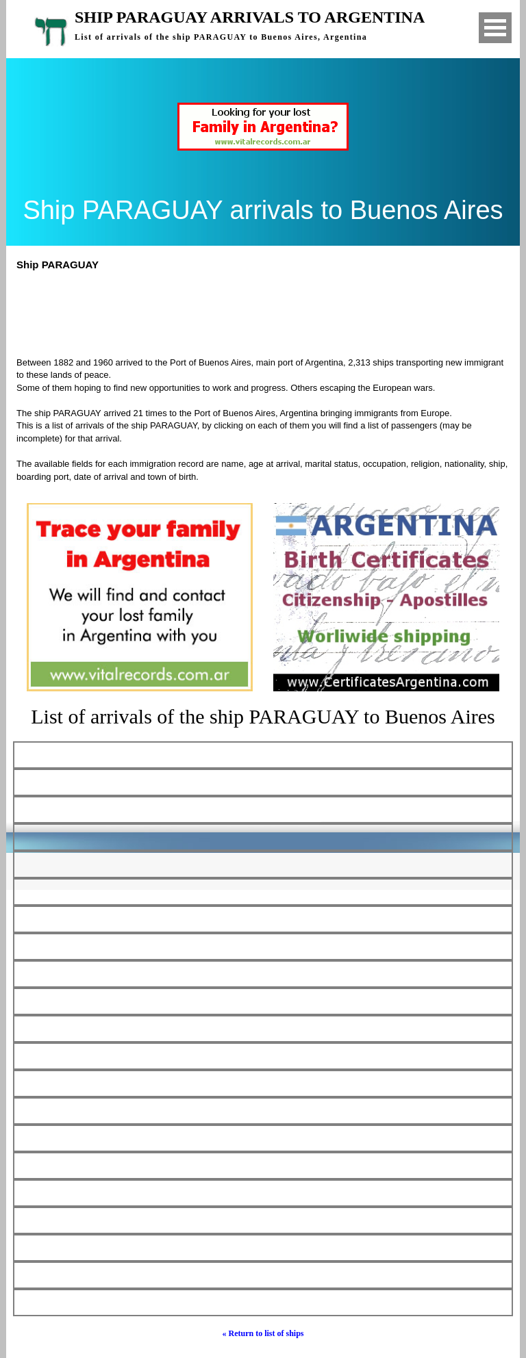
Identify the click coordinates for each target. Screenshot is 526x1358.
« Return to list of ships (262, 1333)
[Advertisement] (269, 312)
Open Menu (495, 27)
